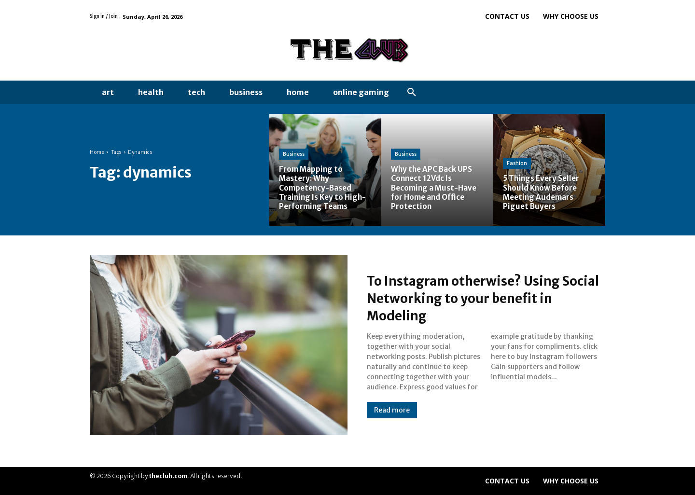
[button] (411, 92)
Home (97, 152)
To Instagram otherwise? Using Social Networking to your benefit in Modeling (484, 297)
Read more (392, 410)
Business (294, 154)
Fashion (517, 163)
